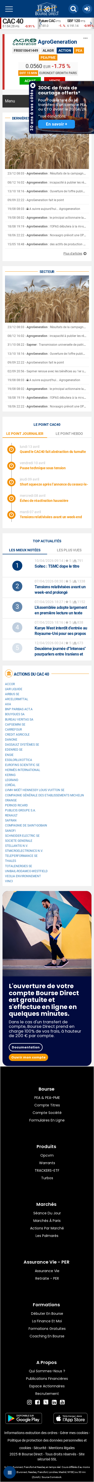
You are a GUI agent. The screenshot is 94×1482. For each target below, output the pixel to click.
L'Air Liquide (13, 689)
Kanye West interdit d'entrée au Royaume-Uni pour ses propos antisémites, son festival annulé (61, 633)
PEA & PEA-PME (47, 1097)
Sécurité (40, 1448)
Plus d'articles (72, 253)
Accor (10, 684)
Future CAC (47, 21)
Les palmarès (47, 1235)
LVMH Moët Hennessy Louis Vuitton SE (34, 790)
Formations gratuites (47, 1328)
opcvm (47, 1155)
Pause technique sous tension (43, 468)
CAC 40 (13, 21)
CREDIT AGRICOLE (17, 734)
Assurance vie (47, 1270)
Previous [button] (40, 23)
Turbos (47, 1177)
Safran (11, 820)
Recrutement (47, 1393)
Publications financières (47, 1378)
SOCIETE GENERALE (18, 841)
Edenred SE (14, 749)
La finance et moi (47, 1321)
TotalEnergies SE (18, 866)
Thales (10, 861)
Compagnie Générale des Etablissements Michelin (44, 795)
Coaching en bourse (47, 1336)
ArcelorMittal (16, 699)
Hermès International (22, 770)
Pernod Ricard (16, 805)
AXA (8, 704)
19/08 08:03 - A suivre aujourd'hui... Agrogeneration (44, 209)
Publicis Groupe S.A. (20, 810)
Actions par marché (47, 1228)
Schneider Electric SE (22, 836)
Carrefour (13, 729)
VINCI (9, 881)
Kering (10, 775)
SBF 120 (73, 21)
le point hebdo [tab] (69, 434)
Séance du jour (47, 1213)
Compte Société (47, 1112)
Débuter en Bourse (47, 1313)
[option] (52, 23)
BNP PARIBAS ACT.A (19, 709)
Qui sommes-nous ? (47, 1371)
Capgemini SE (15, 724)
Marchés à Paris (47, 1220)
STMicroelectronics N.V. (24, 851)
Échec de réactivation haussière (44, 501)
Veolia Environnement (23, 876)
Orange (11, 800)
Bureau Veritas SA (19, 719)
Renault (11, 815)
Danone (11, 739)
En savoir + (56, 124)
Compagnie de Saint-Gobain (26, 825)
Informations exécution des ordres (30, 1433)
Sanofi (10, 831)
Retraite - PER (47, 1278)
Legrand (11, 780)
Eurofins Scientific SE (22, 765)
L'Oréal (10, 785)
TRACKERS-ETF (47, 1170)
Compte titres (47, 1105)
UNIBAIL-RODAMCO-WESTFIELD (26, 871)
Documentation (26, 1047)
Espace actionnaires (47, 1386)
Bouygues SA (15, 714)
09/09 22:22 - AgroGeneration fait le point (36, 200)
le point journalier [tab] (24, 434)
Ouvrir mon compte (28, 1057)
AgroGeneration (57, 42)
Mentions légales (62, 1448)
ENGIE (9, 755)
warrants (47, 1162)
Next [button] (91, 23)
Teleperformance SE (21, 856)
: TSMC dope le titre (57, 566)
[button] (73, 9)
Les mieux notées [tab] (25, 550)
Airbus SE (12, 694)
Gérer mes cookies (74, 1433)
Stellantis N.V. (16, 846)
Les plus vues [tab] (69, 550)
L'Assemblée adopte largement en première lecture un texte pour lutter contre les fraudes (61, 613)
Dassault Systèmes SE (22, 744)
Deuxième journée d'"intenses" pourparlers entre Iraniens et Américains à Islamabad (60, 654)
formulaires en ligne (47, 1120)
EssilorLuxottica (18, 760)
